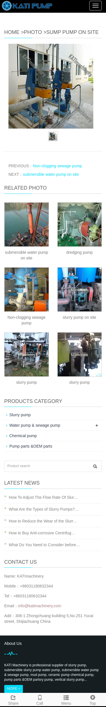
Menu (66, 699)
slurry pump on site (79, 317)
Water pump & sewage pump (34, 425)
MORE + (13, 689)
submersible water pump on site (51, 174)
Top (92, 699)
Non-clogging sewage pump (57, 166)
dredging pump (79, 252)
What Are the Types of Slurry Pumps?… (44, 509)
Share (13, 699)
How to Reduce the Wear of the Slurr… (43, 521)
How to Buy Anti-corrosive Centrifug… (42, 533)
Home (12, 32)
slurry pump (26, 382)
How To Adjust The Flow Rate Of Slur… (43, 497)
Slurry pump (20, 415)
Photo (33, 32)
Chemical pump (23, 435)
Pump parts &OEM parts (30, 446)
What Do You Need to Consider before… (44, 545)
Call (40, 699)
